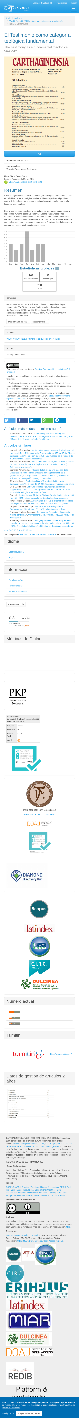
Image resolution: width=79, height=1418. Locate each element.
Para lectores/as (16, 580)
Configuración (8, 1413)
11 (24, 530)
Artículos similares (18, 445)
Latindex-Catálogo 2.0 (23, 1235)
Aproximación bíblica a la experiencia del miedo (52, 501)
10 (21, 530)
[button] (9, 420)
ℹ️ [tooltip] (57, 268)
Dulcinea (51, 1193)
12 (27, 530)
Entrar (74, 3)
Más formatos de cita (18, 322)
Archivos (18, 18)
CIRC (19, 1241)
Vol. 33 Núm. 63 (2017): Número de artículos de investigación (36, 21)
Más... (68, 1227)
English (12, 557)
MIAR (25, 1241)
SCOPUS (10, 1187)
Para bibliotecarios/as (18, 591)
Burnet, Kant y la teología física (49, 506)
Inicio (8, 18)
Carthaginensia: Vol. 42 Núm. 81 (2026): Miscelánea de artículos (38, 509)
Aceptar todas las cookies (29, 1413)
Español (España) (16, 552)
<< (5, 530)
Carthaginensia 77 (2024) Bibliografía (35, 495)
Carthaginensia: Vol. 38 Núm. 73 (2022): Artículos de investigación (39, 503)
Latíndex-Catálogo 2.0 (42, 3)
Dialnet (38, 1235)
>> (31, 530)
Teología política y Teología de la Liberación (45, 481)
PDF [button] (40, 154)
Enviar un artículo (16, 604)
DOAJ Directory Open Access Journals (46, 1241)
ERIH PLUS (50, 814)
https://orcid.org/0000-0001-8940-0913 (25, 182)
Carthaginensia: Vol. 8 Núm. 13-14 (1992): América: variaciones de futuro (42, 484)
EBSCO (9, 1235)
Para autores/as (16, 586)
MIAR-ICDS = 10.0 (32, 814)
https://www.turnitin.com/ (61, 1054)
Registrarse (62, 3)
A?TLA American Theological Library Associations (37, 1187)
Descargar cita (40, 322)
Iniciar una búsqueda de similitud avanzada (37, 534)
